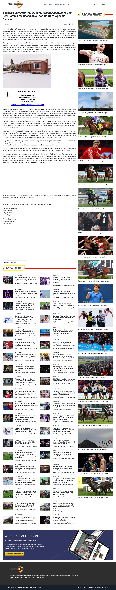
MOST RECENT (54, 4)
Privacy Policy (88, 587)
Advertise (98, 587)
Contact (106, 587)
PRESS (62, 4)
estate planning (46, 121)
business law (29, 158)
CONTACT (69, 4)
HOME (46, 4)
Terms (80, 587)
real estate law (38, 31)
